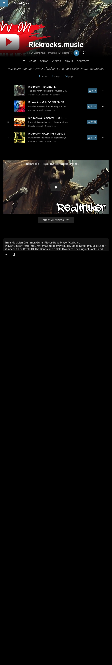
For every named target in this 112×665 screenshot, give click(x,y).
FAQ (13, 645)
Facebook (13, 330)
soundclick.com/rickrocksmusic (26, 312)
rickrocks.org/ (16, 317)
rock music (53, 454)
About (69, 61)
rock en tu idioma (71, 460)
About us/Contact (29, 645)
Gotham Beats (42, 595)
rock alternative (19, 460)
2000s (34, 460)
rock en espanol (90, 454)
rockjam (45, 460)
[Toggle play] (6, 90)
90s (6, 460)
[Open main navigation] (4, 3)
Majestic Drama (69, 595)
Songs (44, 61)
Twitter (12, 326)
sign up (16, 433)
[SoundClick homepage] (21, 3)
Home (32, 61)
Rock (11, 304)
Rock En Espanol (34, 109)
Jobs (45, 645)
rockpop (73, 454)
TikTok (12, 339)
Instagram (14, 321)
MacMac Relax (15, 595)
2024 (56, 460)
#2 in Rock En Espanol (36, 94)
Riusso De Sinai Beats (97, 595)
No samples (54, 94)
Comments (11, 421)
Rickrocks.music (15, 293)
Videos (56, 61)
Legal (88, 645)
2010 (105, 454)
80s (64, 454)
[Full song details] (105, 90)
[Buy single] (94, 90)
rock (21, 454)
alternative (10, 454)
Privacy (78, 645)
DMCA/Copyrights (61, 645)
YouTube (13, 335)
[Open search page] (108, 3)
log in (28, 433)
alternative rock (35, 454)
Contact (83, 61)
